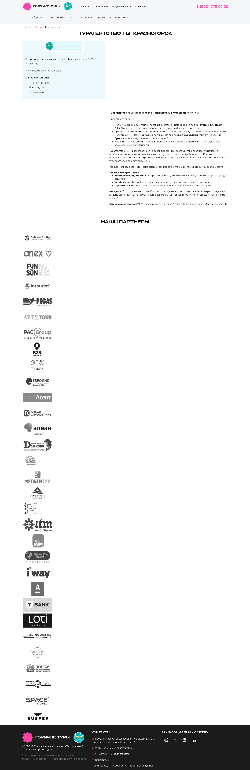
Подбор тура (36, 17)
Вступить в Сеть (121, 6)
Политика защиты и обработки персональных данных (122, 765)
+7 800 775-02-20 (105, 748)
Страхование (84, 17)
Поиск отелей (56, 17)
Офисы (85, 6)
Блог (70, 17)
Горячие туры (103, 17)
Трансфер (141, 6)
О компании (101, 6)
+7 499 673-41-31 (104, 753)
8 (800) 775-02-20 (212, 6)
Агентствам (121, 17)
